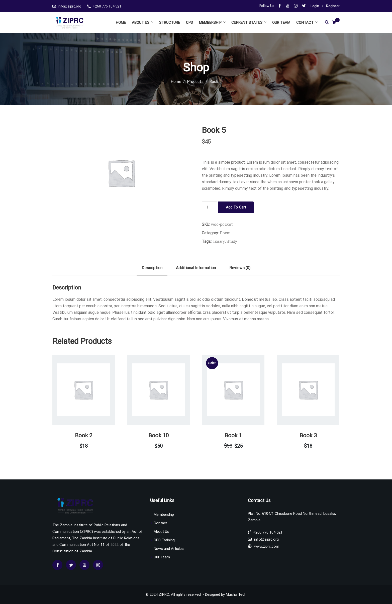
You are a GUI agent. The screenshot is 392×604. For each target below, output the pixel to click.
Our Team (281, 22)
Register (333, 6)
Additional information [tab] (196, 267)
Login (315, 6)
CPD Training (164, 540)
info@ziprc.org (69, 6)
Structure (169, 22)
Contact (306, 22)
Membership (212, 22)
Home (121, 22)
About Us (143, 22)
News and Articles (169, 548)
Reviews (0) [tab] (239, 267)
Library (219, 241)
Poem (225, 233)
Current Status (249, 22)
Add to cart (236, 207)
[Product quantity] (209, 207)
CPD (189, 22)
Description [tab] (152, 267)
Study (232, 241)
